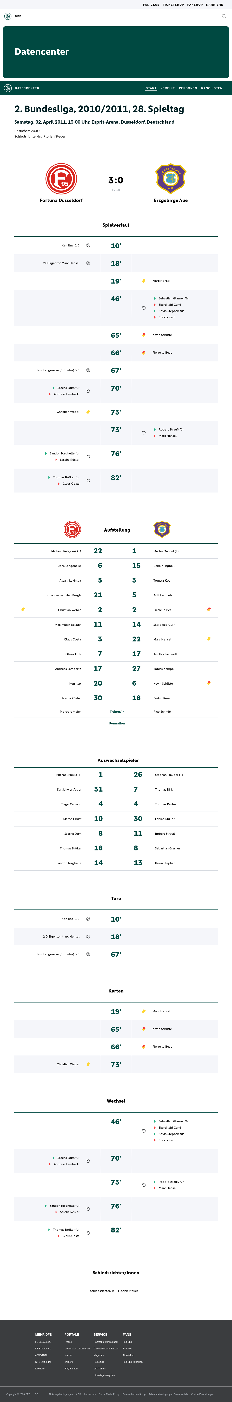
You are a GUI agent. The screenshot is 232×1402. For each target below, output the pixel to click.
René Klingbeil (163, 565)
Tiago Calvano (71, 804)
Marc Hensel (71, 263)
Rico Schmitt (162, 711)
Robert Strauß (169, 429)
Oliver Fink (73, 654)
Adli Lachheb (162, 595)
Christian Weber (68, 411)
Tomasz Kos (161, 580)
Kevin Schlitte (162, 335)
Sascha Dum (66, 387)
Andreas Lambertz (67, 394)
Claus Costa (71, 483)
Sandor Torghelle (62, 453)
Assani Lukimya (70, 580)
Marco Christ (72, 819)
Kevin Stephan (169, 311)
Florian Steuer (54, 136)
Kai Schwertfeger (69, 789)
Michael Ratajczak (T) (66, 551)
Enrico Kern (167, 317)
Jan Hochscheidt (165, 654)
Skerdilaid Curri (170, 304)
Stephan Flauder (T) (169, 774)
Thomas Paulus (165, 804)
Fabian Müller (165, 819)
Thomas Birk (164, 789)
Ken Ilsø (67, 245)
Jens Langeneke (47, 370)
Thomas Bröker (64, 477)
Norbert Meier (70, 711)
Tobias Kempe (163, 668)
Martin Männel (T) (166, 551)
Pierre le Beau (162, 352)
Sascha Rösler (70, 459)
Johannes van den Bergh (63, 595)
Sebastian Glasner (171, 298)
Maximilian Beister (68, 624)
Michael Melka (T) (69, 774)
